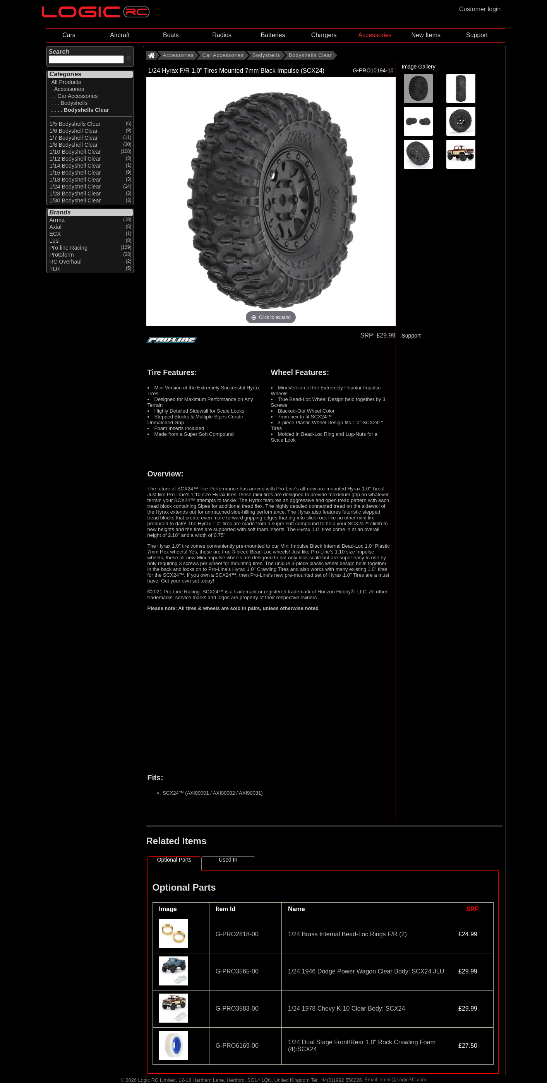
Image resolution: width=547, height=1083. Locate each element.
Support (477, 35)
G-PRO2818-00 (237, 934)
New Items (426, 35)
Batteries (273, 35)
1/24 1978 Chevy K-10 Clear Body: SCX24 (346, 1008)
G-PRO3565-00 (237, 971)
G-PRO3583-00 (237, 1008)
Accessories (374, 35)
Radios (221, 35)
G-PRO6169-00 (237, 1045)
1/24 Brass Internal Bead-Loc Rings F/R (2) (347, 934)
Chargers (324, 35)
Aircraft (120, 35)
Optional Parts (174, 860)
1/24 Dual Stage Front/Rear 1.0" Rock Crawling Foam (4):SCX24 (362, 1045)
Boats (171, 35)
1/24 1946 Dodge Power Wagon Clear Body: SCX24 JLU (366, 971)
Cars (68, 35)
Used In (228, 860)
